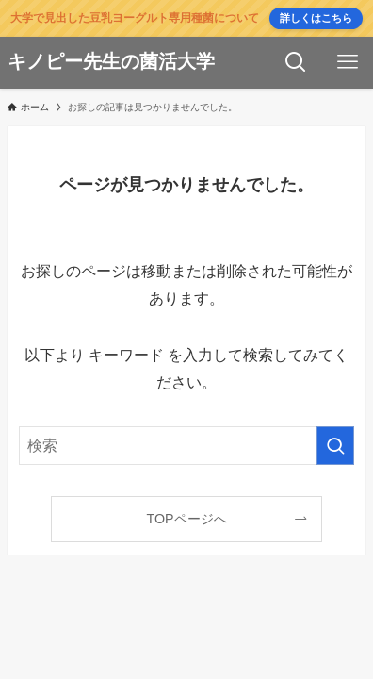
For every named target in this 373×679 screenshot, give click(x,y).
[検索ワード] (186, 446)
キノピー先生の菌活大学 (111, 62)
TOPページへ (186, 518)
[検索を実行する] (335, 446)
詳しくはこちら (316, 18)
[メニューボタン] (347, 63)
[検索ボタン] (295, 63)
